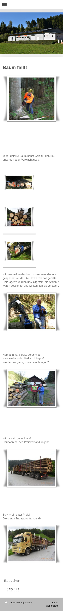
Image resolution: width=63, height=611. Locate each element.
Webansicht (52, 605)
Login (55, 602)
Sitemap (28, 602)
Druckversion (14, 602)
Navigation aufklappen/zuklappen (31, 4)
